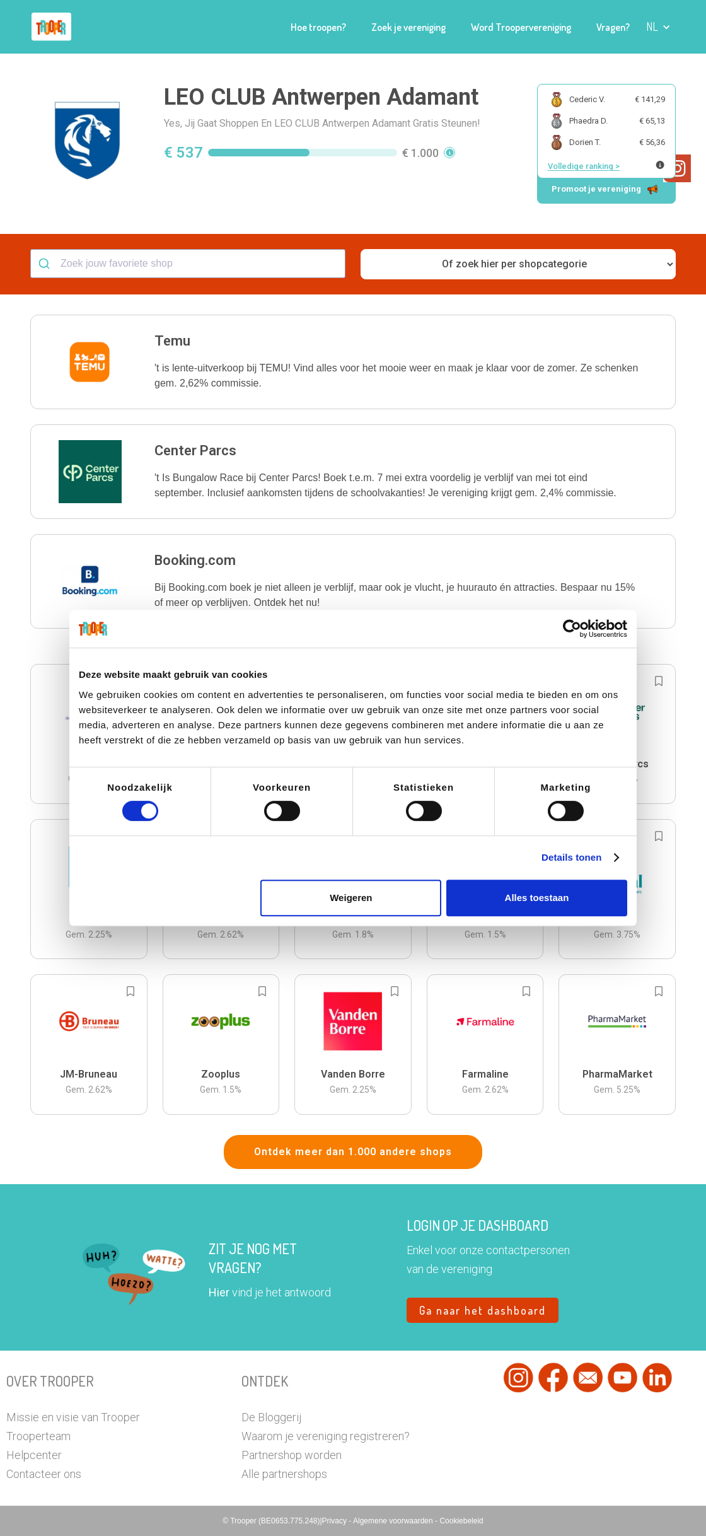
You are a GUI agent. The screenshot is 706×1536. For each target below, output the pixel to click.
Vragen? (613, 27)
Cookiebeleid (461, 1520)
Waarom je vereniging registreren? (325, 1436)
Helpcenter (34, 1455)
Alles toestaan (537, 897)
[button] (658, 27)
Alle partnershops (284, 1474)
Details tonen (571, 857)
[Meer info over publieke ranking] (660, 165)
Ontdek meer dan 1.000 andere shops (353, 1152)
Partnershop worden (291, 1455)
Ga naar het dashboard (482, 1310)
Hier (219, 1292)
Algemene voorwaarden (394, 1520)
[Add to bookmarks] (658, 681)
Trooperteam (38, 1436)
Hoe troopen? (318, 27)
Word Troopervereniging (521, 27)
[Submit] (46, 263)
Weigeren (351, 897)
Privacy (335, 1520)
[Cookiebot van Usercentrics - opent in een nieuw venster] (572, 628)
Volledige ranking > (584, 166)
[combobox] (187, 263)
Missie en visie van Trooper (73, 1417)
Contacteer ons (43, 1474)
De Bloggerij (271, 1417)
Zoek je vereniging (408, 27)
